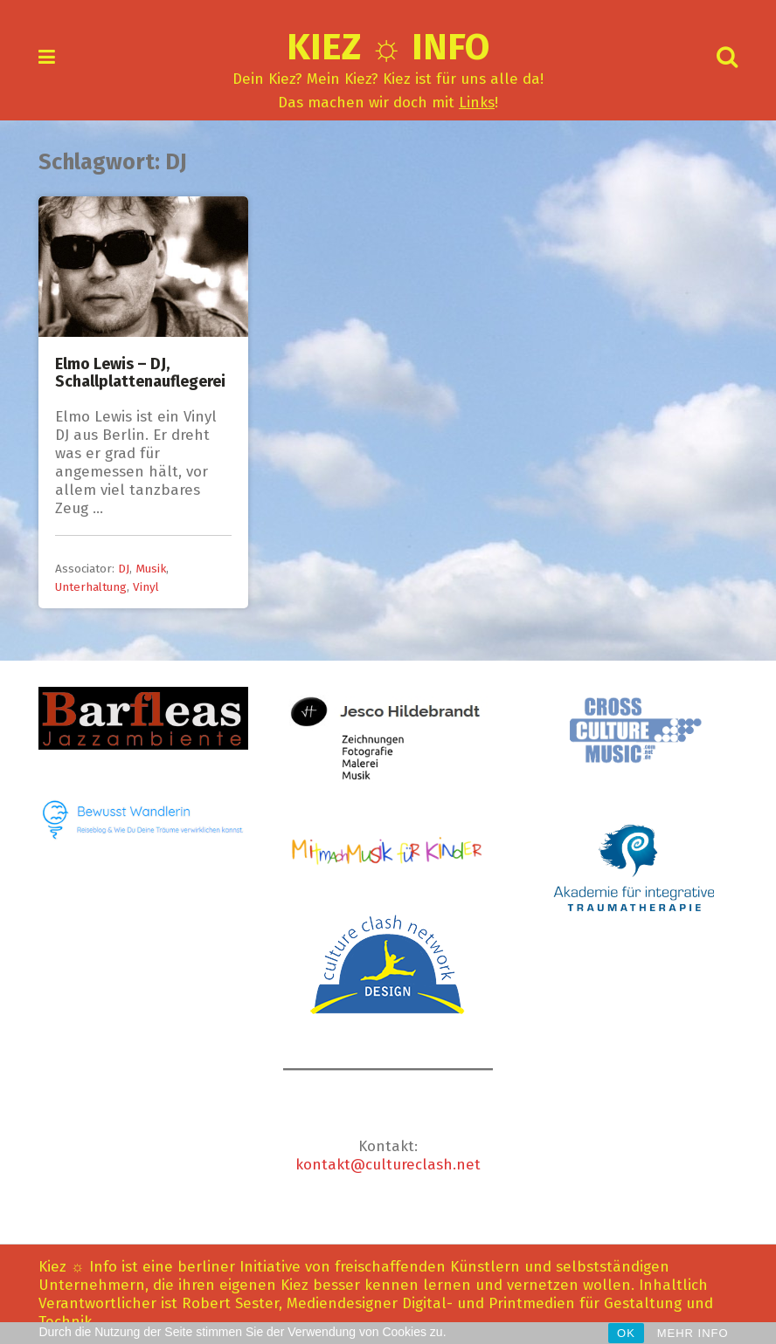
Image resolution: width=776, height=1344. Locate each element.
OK (626, 1333)
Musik (150, 568)
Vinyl (146, 586)
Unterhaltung (91, 586)
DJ (123, 568)
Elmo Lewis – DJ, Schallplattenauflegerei (140, 372)
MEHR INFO (693, 1333)
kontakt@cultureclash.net (388, 1164)
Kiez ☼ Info (388, 47)
